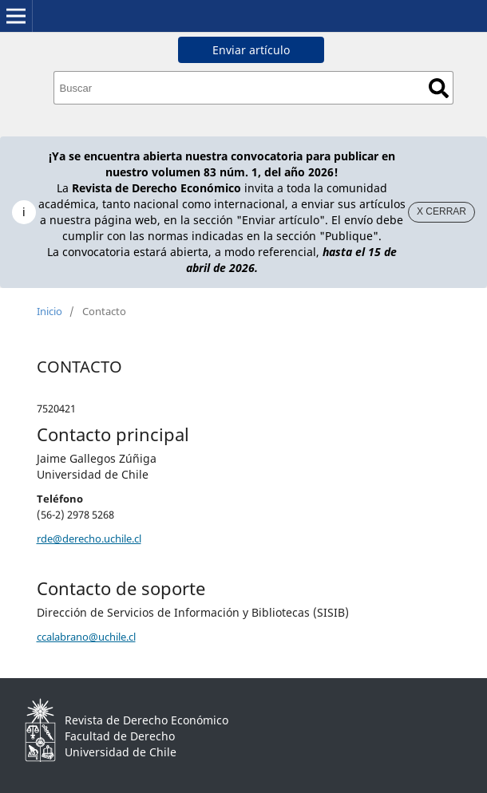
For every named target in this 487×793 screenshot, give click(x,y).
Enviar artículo (251, 49)
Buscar (439, 88)
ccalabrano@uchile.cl (86, 636)
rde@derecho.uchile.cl (89, 538)
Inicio (49, 311)
